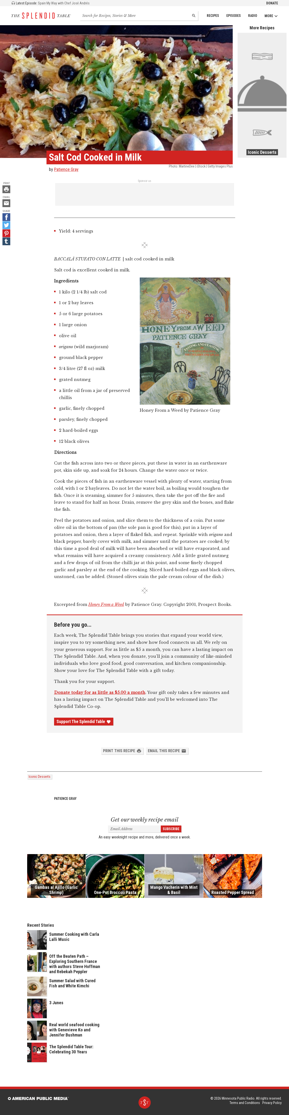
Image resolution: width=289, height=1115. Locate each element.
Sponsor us (144, 181)
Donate (272, 3)
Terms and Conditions (245, 1103)
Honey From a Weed (106, 604)
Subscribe (171, 829)
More (271, 16)
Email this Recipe (167, 750)
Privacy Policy (272, 1103)
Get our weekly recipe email (144, 819)
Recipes (213, 16)
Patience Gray (66, 169)
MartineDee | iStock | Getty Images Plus (206, 166)
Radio (252, 16)
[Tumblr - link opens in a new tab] (6, 241)
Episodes (233, 16)
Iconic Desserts (39, 777)
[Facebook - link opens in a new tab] (6, 217)
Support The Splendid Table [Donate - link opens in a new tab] (84, 721)
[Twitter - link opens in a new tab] (6, 225)
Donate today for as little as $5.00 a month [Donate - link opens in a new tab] (99, 692)
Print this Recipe (122, 750)
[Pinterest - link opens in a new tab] (6, 233)
